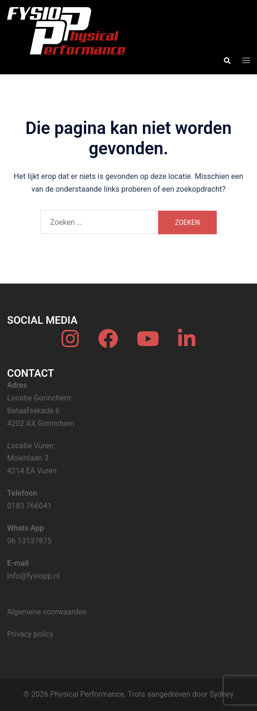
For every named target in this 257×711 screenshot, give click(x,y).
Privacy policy (30, 634)
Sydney (222, 694)
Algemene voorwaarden (47, 611)
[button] (226, 60)
